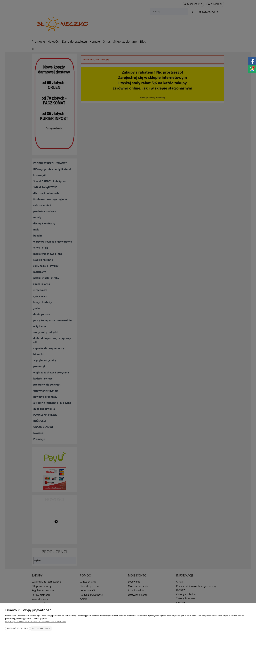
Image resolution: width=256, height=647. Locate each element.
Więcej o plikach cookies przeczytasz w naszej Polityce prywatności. (35, 621)
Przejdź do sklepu (17, 628)
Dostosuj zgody (41, 628)
